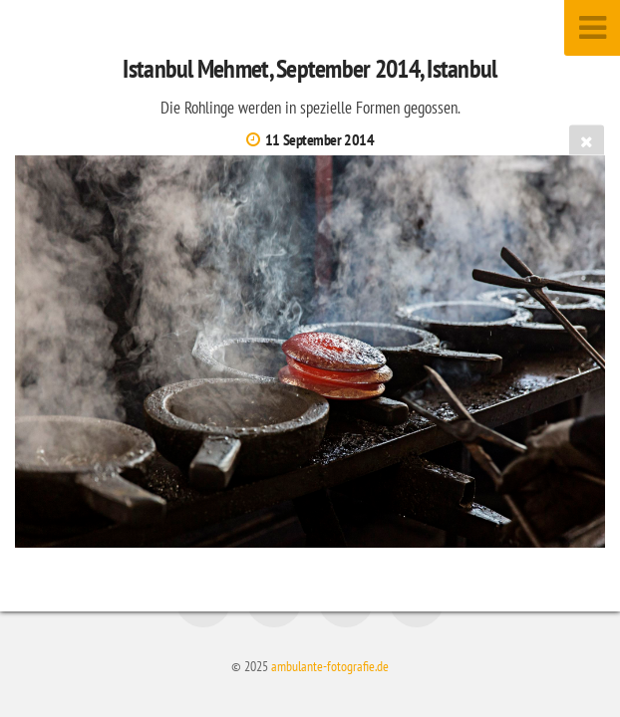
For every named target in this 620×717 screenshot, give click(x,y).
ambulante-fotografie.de (330, 665)
